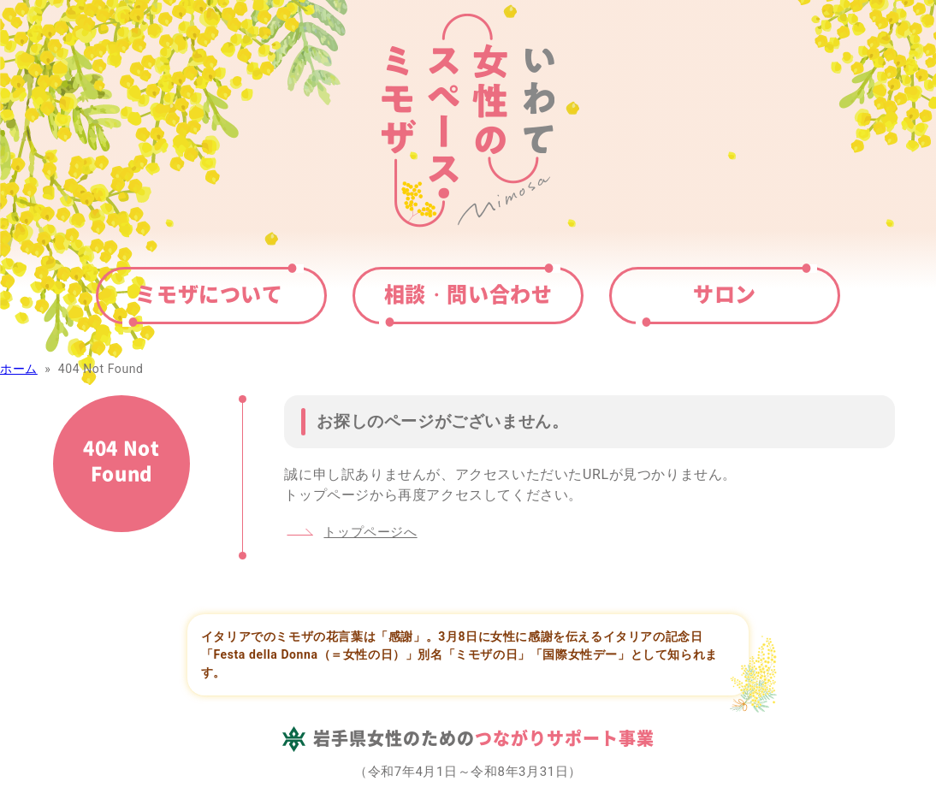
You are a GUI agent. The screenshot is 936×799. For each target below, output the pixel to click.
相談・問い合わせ (468, 293)
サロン (724, 293)
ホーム (19, 369)
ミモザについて (208, 293)
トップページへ (370, 532)
